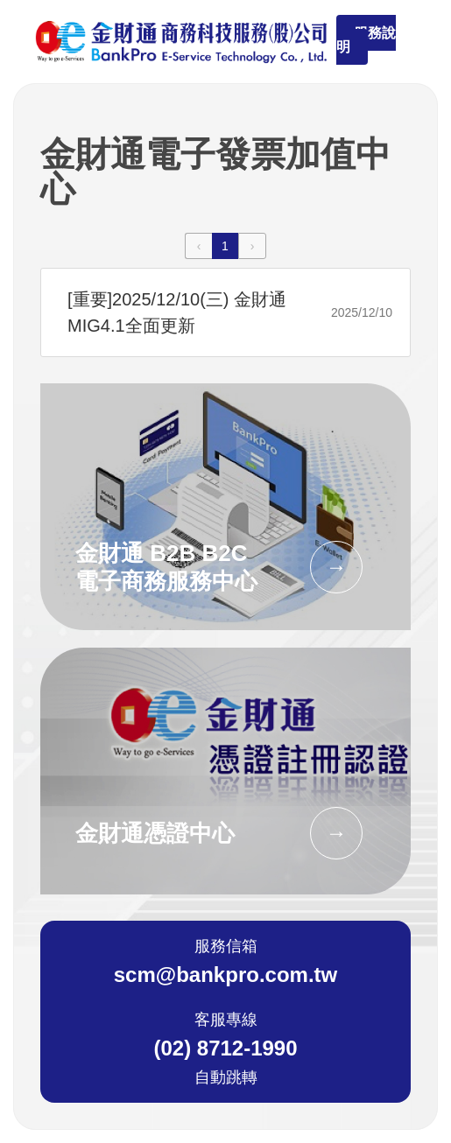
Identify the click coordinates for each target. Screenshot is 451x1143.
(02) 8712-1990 (225, 1048)
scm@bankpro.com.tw (225, 974)
